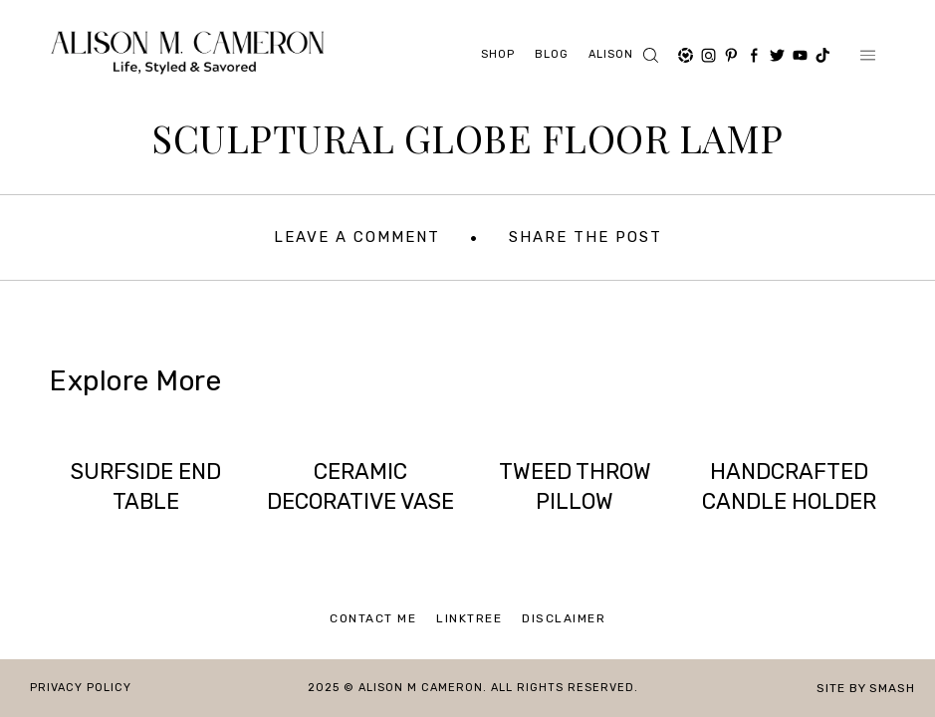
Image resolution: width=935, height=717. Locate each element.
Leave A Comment (357, 237)
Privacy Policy (80, 687)
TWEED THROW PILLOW (575, 486)
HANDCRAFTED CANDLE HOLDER (789, 486)
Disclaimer (563, 618)
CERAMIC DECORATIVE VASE (360, 486)
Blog (552, 54)
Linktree (469, 618)
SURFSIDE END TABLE (146, 486)
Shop (498, 54)
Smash (892, 688)
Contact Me (373, 618)
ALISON (610, 54)
